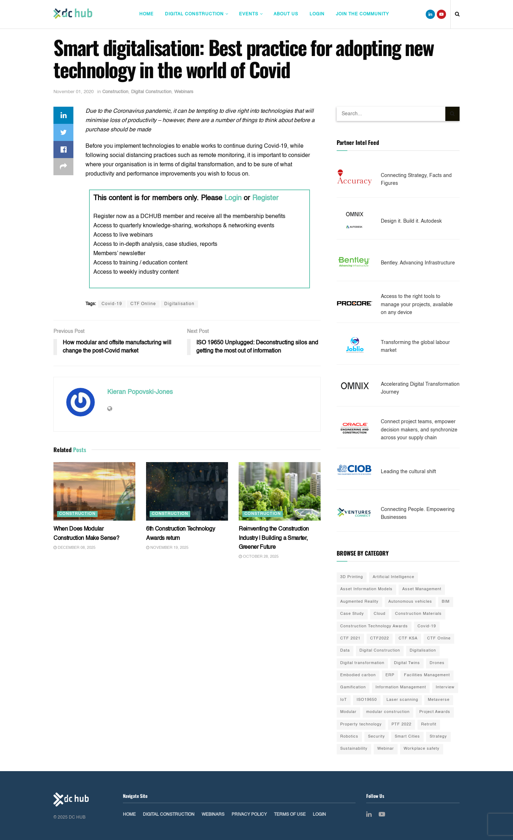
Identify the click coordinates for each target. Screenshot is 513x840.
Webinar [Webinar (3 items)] (385, 749)
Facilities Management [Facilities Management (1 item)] (427, 675)
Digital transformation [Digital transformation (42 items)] (362, 663)
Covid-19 (112, 304)
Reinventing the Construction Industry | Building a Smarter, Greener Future (274, 538)
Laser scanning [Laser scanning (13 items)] (402, 700)
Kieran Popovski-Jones (140, 392)
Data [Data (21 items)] (345, 651)
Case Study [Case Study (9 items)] (352, 614)
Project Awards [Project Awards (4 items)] (434, 712)
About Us (286, 14)
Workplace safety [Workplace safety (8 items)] (422, 749)
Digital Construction (194, 14)
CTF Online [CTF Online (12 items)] (439, 639)
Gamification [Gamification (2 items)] (353, 687)
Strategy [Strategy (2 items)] (438, 737)
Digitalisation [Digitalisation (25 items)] (423, 651)
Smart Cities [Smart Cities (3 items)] (407, 737)
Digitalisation (179, 304)
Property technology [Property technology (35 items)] (361, 725)
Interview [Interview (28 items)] (445, 687)
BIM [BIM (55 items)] (446, 602)
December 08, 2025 (74, 548)
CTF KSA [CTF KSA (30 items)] (408, 639)
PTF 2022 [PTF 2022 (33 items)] (401, 725)
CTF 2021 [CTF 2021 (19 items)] (350, 639)
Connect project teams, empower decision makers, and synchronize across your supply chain (419, 429)
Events (248, 14)
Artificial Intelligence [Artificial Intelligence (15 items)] (393, 577)
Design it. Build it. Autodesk (411, 221)
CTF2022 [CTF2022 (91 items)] (379, 639)
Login (317, 14)
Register (265, 198)
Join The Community (362, 14)
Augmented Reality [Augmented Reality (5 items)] (359, 602)
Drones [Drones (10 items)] (437, 663)
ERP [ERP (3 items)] (389, 675)
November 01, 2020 (73, 92)
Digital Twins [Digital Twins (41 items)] (407, 663)
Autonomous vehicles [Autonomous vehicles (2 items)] (410, 602)
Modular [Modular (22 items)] (348, 712)
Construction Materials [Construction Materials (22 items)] (418, 614)
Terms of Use (290, 815)
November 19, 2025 (167, 548)
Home (146, 14)
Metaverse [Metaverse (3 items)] (439, 700)
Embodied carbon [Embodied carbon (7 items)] (358, 675)
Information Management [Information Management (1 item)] (400, 687)
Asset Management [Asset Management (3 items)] (421, 589)
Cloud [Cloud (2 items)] (379, 614)
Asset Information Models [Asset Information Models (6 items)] (366, 589)
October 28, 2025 (259, 557)
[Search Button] (452, 114)
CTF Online (143, 304)
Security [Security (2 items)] (376, 737)
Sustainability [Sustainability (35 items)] (354, 749)
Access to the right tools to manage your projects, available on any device (417, 304)
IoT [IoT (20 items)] (343, 700)
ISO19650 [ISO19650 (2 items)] (367, 700)
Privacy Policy (249, 815)
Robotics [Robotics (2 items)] (349, 737)
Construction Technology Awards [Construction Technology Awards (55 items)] (374, 626)
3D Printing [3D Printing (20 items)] (351, 577)
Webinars (183, 92)
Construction (115, 92)
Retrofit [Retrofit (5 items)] (428, 725)
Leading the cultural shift (408, 471)
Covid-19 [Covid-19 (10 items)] (427, 626)
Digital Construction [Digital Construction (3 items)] (379, 651)
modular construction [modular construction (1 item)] (388, 712)
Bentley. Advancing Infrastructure (418, 262)
